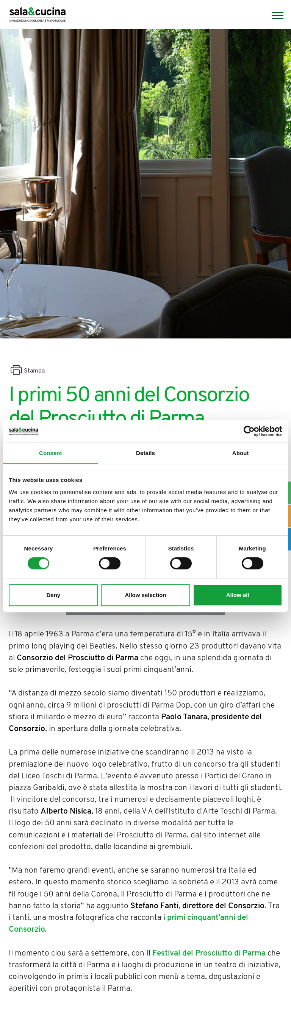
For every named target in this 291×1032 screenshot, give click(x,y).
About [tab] (240, 453)
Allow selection (145, 595)
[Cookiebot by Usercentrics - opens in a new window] (249, 431)
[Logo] (37, 15)
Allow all (237, 595)
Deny (53, 595)
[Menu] (274, 15)
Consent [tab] (50, 453)
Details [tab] (145, 453)
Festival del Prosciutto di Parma (209, 953)
